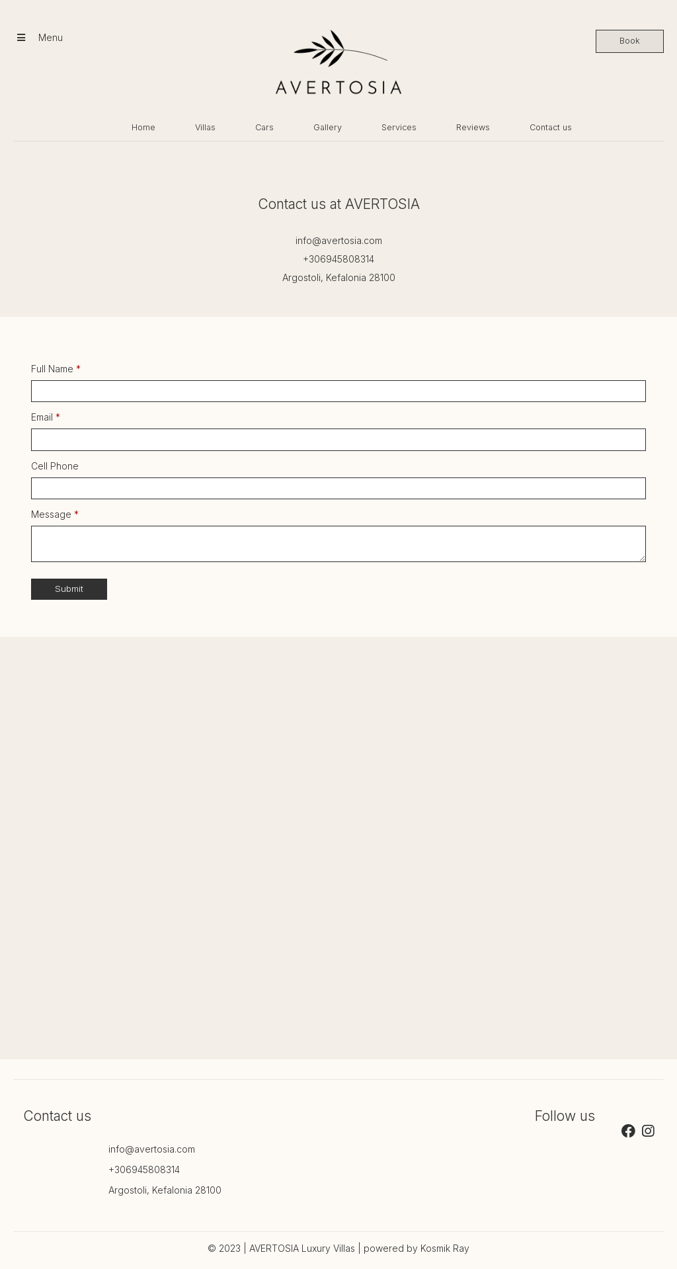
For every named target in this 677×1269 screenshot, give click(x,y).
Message (55, 514)
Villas (205, 127)
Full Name (56, 368)
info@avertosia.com (339, 240)
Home (143, 127)
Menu (40, 37)
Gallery (327, 127)
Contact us (551, 127)
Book (629, 41)
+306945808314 (338, 259)
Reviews (473, 127)
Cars (264, 127)
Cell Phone (55, 465)
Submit (69, 588)
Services (399, 127)
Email (45, 417)
